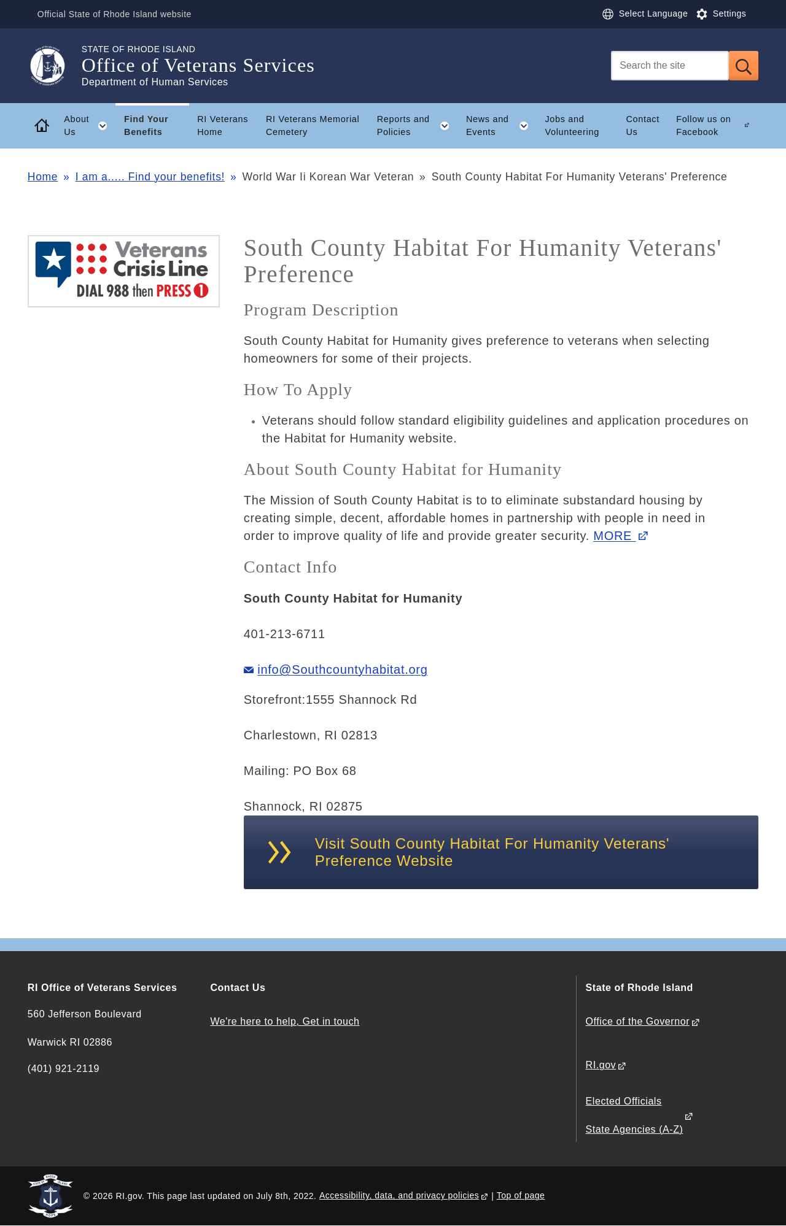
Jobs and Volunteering (572, 125)
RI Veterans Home (222, 125)
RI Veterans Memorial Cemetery (312, 125)
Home (43, 177)
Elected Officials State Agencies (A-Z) (634, 1115)
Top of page (521, 1195)
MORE (614, 535)
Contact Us (643, 125)
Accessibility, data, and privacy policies (399, 1195)
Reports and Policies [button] (417, 125)
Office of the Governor (638, 1021)
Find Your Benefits (146, 125)
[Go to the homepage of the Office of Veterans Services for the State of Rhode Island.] (55, 65)
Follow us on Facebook (703, 125)
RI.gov (601, 1065)
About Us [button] (89, 125)
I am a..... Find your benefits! (150, 177)
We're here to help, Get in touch (284, 1021)
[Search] (670, 65)
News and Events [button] (501, 125)
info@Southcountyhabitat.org (342, 669)
